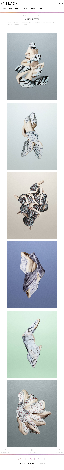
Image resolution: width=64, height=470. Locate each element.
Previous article (5, 452)
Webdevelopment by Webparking (32, 467)
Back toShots (32, 452)
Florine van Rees (33, 15)
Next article (59, 452)
